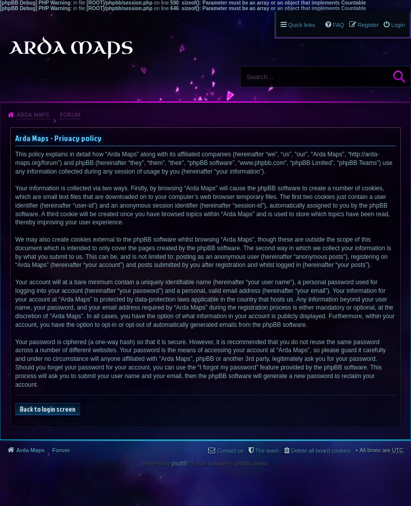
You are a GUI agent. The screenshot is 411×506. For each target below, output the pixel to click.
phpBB (179, 463)
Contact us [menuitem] (230, 451)
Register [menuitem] (368, 25)
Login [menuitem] (398, 25)
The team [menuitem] (267, 451)
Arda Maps (33, 115)
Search (399, 76)
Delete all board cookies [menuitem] (321, 451)
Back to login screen (48, 409)
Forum (70, 115)
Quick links (301, 25)
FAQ (338, 25)
